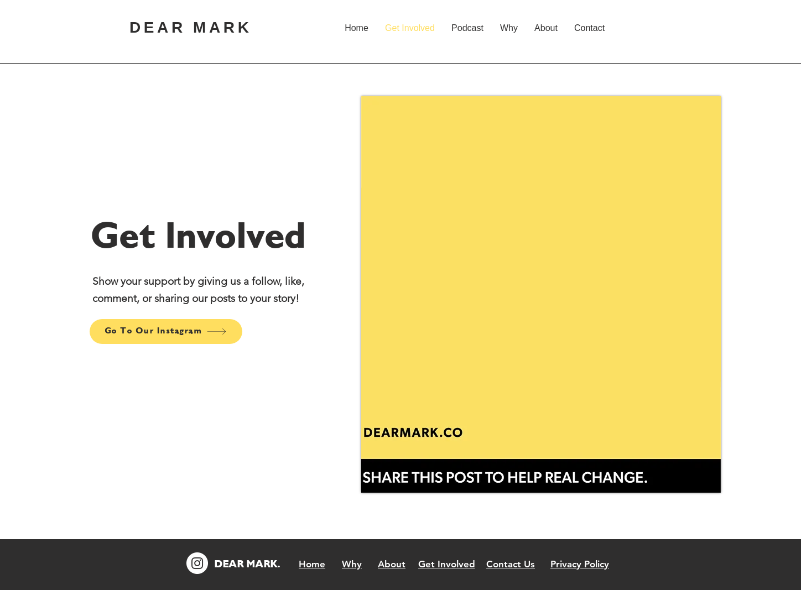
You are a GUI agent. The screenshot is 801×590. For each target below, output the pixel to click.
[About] (391, 564)
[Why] (352, 564)
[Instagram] (197, 563)
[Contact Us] (510, 564)
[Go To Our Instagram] (166, 331)
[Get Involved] (446, 564)
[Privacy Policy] (579, 564)
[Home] (312, 564)
